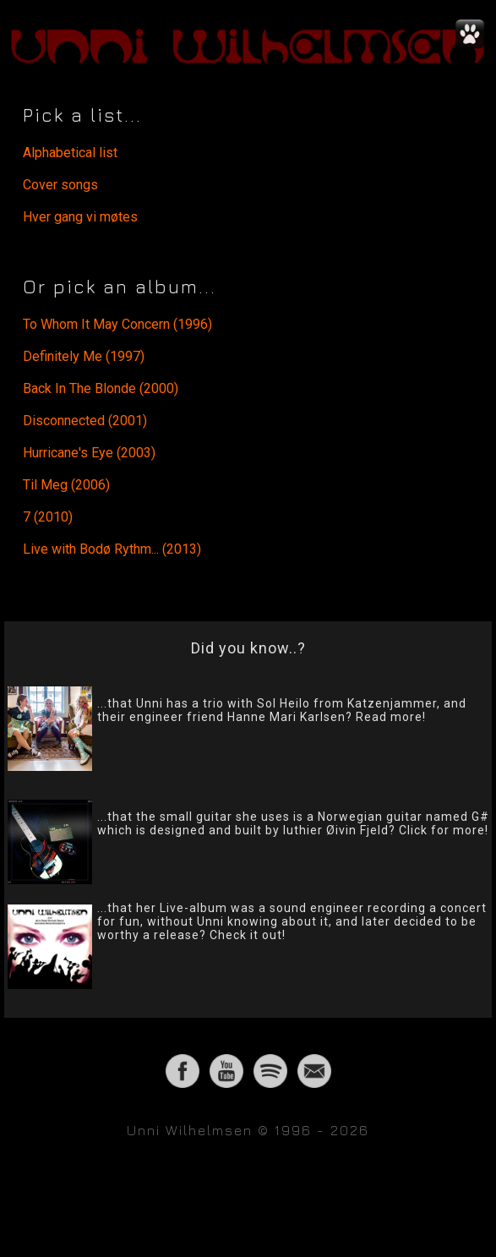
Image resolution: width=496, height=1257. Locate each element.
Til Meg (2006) (66, 485)
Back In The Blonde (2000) (100, 388)
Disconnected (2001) (85, 421)
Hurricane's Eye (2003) (89, 453)
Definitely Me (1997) (83, 356)
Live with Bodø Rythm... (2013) (112, 549)
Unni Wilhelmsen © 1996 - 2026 (248, 1130)
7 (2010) (48, 517)
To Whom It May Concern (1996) (117, 324)
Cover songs (60, 185)
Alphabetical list (70, 153)
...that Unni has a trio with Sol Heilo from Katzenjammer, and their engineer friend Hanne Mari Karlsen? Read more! (281, 710)
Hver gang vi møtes (80, 217)
